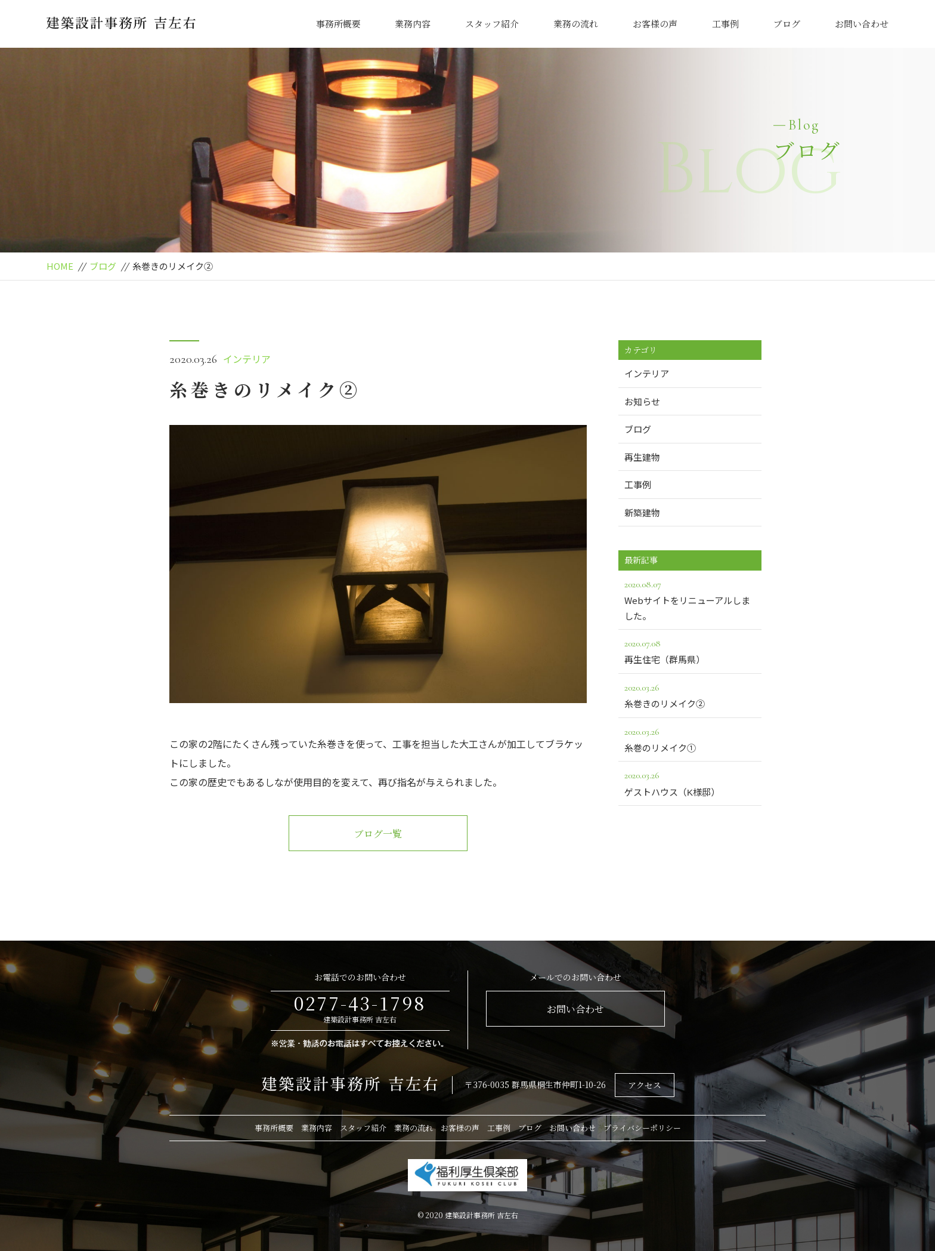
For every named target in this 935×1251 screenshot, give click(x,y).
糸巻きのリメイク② (690, 695)
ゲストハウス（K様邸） (690, 782)
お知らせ (642, 401)
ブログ (786, 23)
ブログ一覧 (378, 833)
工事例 (725, 23)
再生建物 (642, 457)
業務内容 (413, 23)
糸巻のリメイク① (690, 739)
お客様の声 (655, 23)
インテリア (247, 359)
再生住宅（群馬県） (690, 650)
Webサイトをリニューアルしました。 (690, 599)
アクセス (644, 1085)
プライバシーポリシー (642, 1127)
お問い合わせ (861, 23)
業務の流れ (575, 23)
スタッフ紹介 (492, 23)
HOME (60, 266)
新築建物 (642, 512)
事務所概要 (338, 23)
